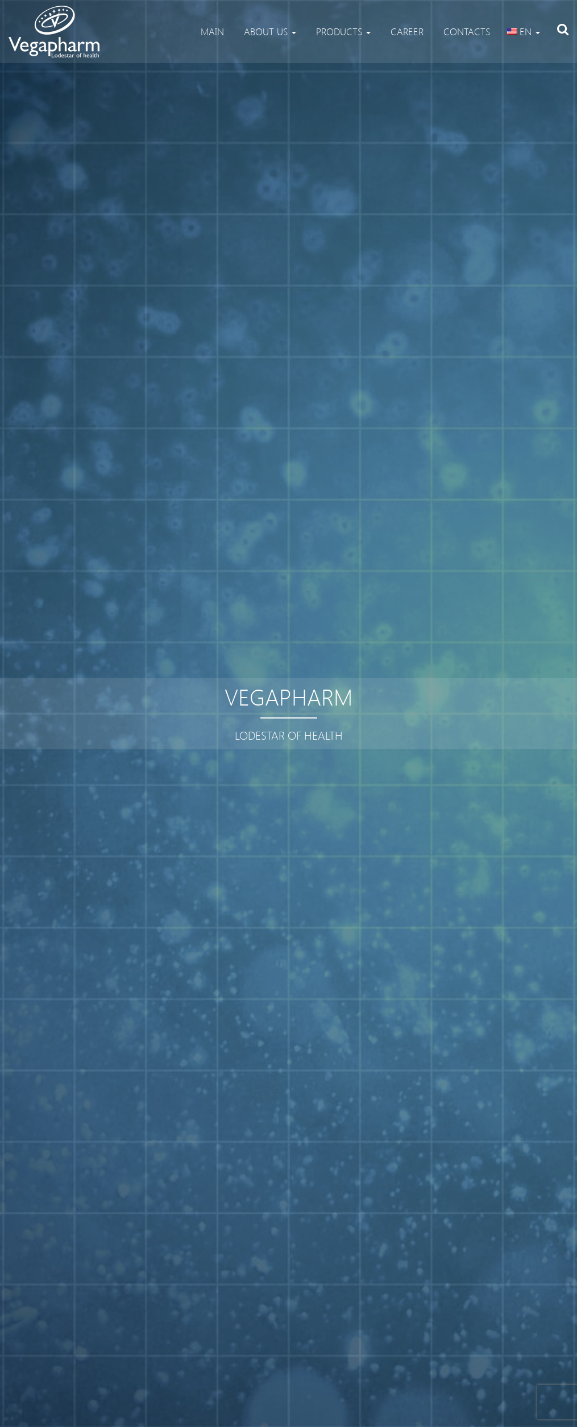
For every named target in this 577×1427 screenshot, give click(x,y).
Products (342, 31)
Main (211, 31)
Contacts (465, 31)
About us (268, 31)
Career (406, 31)
